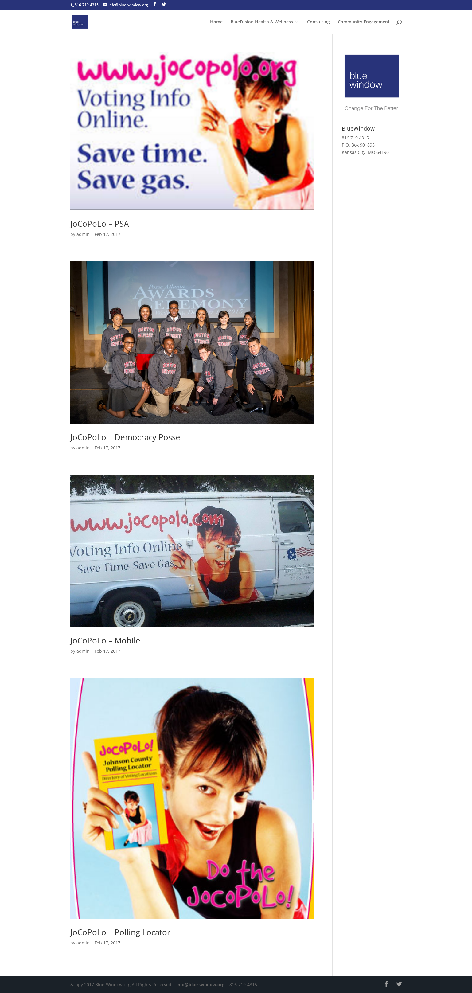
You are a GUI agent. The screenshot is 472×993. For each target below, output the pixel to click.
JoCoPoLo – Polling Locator (120, 932)
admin (83, 234)
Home (216, 22)
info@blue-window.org (200, 984)
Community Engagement (364, 22)
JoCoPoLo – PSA (99, 223)
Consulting (318, 22)
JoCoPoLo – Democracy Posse (125, 437)
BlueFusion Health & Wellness (262, 22)
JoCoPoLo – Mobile (105, 640)
